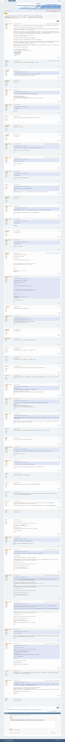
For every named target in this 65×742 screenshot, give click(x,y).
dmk (7, 60)
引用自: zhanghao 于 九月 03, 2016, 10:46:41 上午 (21, 91)
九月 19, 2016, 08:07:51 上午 (17, 104)
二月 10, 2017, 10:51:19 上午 (17, 510)
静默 (7, 473)
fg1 (6, 519)
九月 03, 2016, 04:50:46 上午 (17, 23)
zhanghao (8, 80)
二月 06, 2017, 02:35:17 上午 (17, 501)
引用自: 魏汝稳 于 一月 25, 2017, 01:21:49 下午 (21, 462)
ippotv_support (9, 23)
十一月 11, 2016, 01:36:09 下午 (17, 338)
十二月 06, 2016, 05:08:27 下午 (17, 347)
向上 (5, 707)
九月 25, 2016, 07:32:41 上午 (17, 125)
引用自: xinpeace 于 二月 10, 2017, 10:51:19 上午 (21, 631)
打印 (59, 707)
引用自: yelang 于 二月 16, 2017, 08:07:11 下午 (21, 682)
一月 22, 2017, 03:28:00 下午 (17, 428)
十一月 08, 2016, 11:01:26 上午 (17, 329)
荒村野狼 (7, 306)
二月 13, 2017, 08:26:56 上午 (17, 549)
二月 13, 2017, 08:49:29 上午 (17, 643)
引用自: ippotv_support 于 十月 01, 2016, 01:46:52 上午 (22, 186)
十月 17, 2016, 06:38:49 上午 (17, 276)
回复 (57, 707)
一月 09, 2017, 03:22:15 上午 (17, 398)
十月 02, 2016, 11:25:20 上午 (17, 196)
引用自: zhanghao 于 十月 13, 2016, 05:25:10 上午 (21, 241)
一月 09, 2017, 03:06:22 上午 (17, 384)
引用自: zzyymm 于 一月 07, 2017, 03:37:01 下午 (21, 415)
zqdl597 (7, 366)
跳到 (48, 711)
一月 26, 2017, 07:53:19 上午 (17, 460)
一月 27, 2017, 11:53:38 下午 (17, 473)
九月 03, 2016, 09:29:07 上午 (17, 60)
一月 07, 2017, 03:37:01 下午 (17, 375)
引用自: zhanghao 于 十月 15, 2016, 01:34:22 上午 (21, 278)
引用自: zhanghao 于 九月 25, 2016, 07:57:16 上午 (21, 173)
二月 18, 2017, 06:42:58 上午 (17, 680)
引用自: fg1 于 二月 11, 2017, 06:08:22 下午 (21, 645)
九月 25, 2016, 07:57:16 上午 (17, 134)
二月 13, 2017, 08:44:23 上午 (17, 629)
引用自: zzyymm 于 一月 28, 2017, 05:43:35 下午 (21, 551)
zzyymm (7, 375)
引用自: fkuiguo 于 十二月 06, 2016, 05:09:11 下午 (21, 386)
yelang (7, 116)
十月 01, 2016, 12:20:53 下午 (17, 184)
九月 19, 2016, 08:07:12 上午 (17, 89)
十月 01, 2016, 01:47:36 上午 (17, 171)
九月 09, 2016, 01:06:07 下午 (17, 80)
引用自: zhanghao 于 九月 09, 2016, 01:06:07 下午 (21, 106)
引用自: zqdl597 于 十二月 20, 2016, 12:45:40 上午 (21, 400)
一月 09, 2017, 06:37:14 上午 (17, 413)
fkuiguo (7, 347)
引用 (59, 57)
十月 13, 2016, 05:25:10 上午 (17, 230)
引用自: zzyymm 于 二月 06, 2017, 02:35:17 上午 (21, 603)
